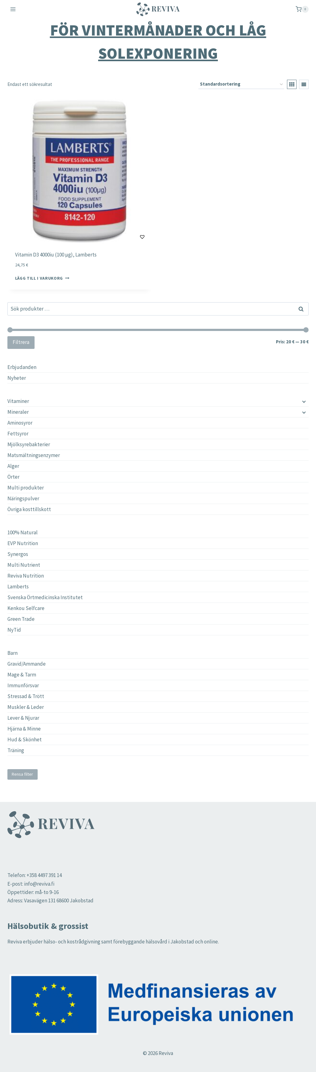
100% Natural (22, 532)
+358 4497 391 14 (44, 875)
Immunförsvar (23, 685)
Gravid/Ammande (26, 663)
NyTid (14, 629)
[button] (127, 236)
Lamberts (18, 586)
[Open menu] (13, 9)
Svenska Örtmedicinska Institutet (45, 597)
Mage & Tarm (21, 674)
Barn (12, 653)
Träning (15, 750)
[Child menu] (303, 401)
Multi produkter (25, 487)
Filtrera (21, 342)
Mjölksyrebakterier (28, 444)
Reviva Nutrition (25, 575)
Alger (13, 466)
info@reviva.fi (39, 883)
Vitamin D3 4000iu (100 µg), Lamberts (56, 254)
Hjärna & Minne (24, 728)
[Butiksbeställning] (241, 84)
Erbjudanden (21, 367)
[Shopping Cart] (302, 9)
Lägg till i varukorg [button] (42, 278)
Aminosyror (19, 422)
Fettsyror (17, 433)
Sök (301, 309)
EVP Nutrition (22, 543)
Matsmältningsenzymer (33, 455)
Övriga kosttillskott (29, 509)
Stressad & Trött (25, 696)
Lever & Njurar (23, 717)
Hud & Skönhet (24, 739)
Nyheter (16, 378)
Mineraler (18, 412)
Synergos (17, 554)
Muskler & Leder (25, 707)
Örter (13, 476)
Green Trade (21, 619)
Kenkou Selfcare (25, 608)
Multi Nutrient (23, 564)
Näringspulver (23, 498)
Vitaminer (18, 401)
